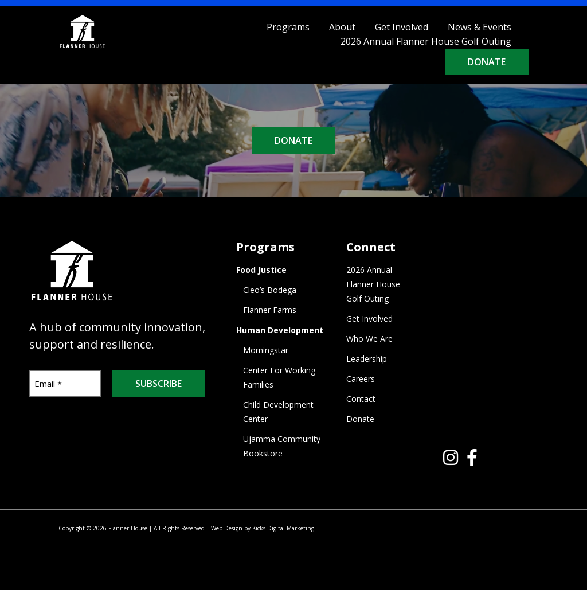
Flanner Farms (269, 309)
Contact (360, 398)
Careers (360, 378)
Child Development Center (278, 411)
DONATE (293, 140)
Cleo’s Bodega (269, 289)
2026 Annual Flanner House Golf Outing (426, 41)
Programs (288, 27)
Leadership (366, 358)
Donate (487, 62)
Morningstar (265, 350)
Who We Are (369, 338)
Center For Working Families (279, 377)
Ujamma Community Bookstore (281, 446)
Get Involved (401, 27)
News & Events (479, 27)
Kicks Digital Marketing (283, 528)
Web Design (226, 528)
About (342, 27)
